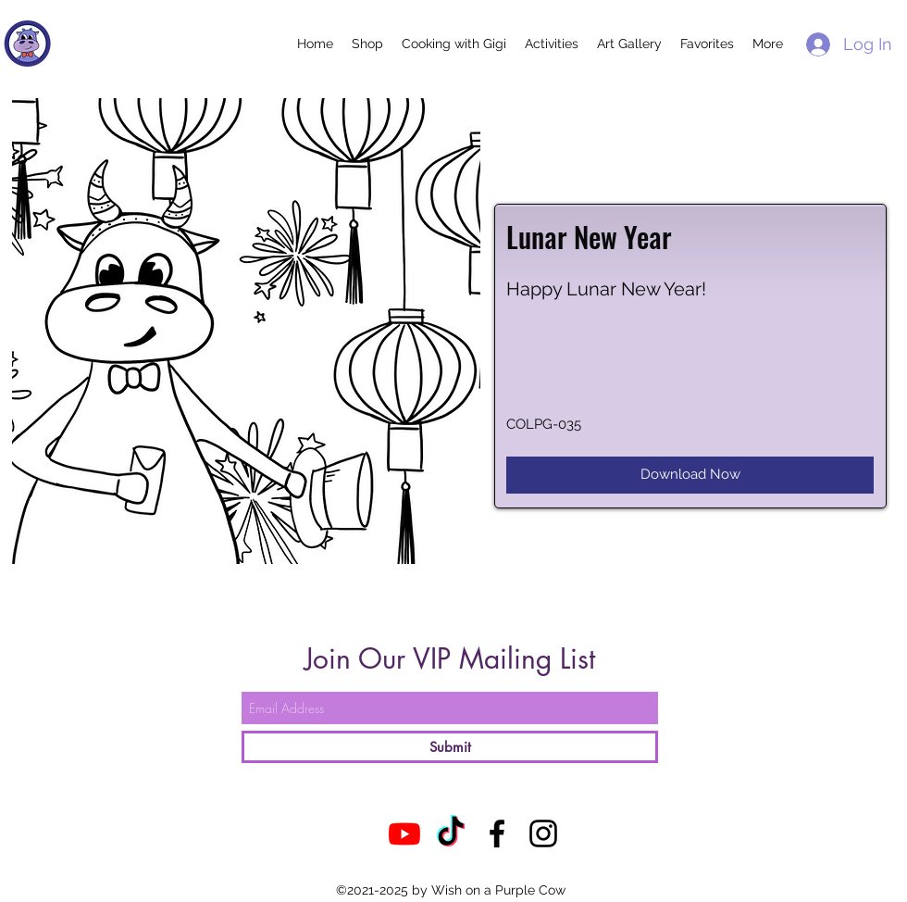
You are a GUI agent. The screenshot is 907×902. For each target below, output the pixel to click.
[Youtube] (404, 833)
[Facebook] (497, 833)
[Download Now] (690, 475)
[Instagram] (543, 833)
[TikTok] (450, 833)
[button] (367, 43)
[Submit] (450, 747)
